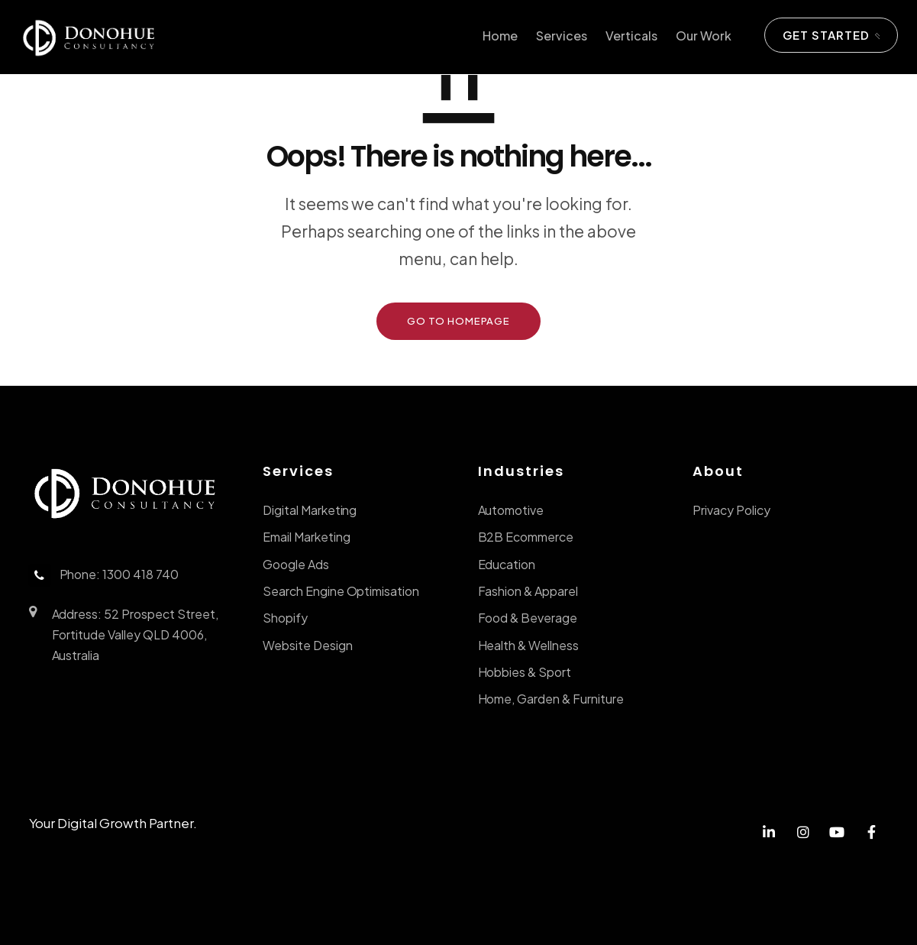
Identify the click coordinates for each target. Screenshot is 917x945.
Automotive (511, 510)
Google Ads (296, 564)
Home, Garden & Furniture (551, 699)
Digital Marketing (310, 510)
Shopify (285, 618)
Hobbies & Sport (524, 672)
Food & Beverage (527, 618)
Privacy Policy (731, 510)
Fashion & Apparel (528, 591)
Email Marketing (306, 537)
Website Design (308, 645)
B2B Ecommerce (526, 537)
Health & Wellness (528, 645)
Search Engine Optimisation (341, 591)
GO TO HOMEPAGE (458, 321)
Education (507, 564)
